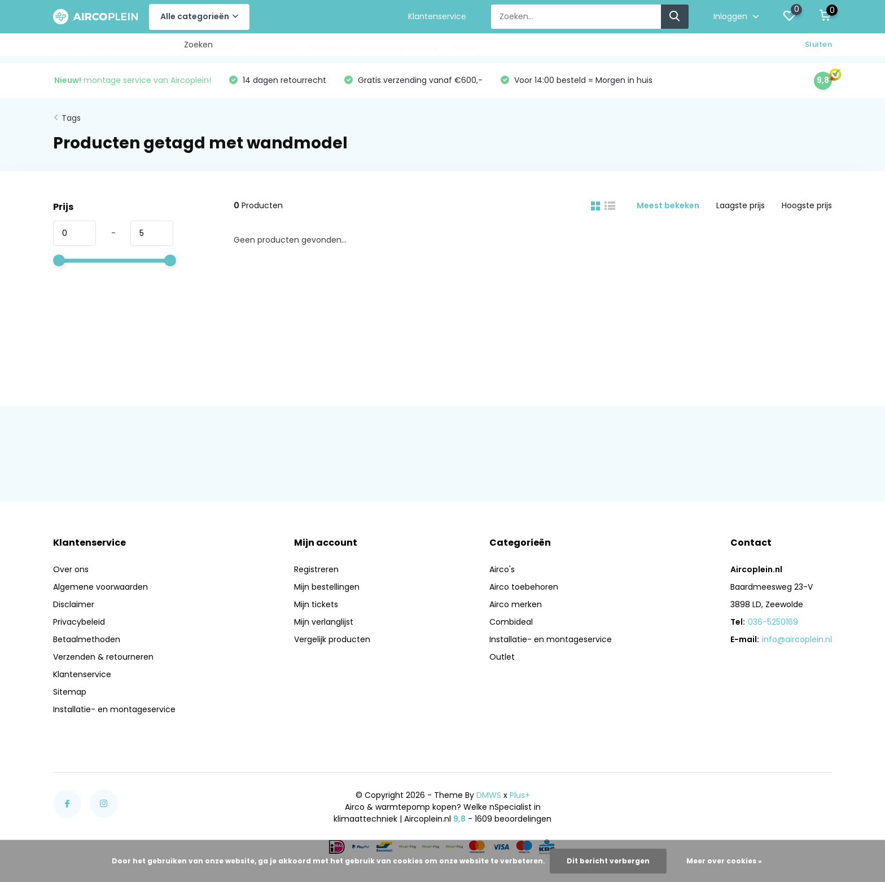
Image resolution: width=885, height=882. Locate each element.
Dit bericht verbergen (608, 861)
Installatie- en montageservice (373, 48)
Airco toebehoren (131, 48)
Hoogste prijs (807, 205)
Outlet (464, 48)
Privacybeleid (79, 622)
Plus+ (520, 795)
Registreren (316, 569)
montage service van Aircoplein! (132, 80)
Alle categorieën (199, 16)
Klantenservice (437, 16)
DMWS (488, 795)
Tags (71, 118)
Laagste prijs (740, 205)
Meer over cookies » (724, 861)
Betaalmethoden (86, 639)
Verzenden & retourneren (103, 656)
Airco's (67, 48)
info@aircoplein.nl (797, 639)
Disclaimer (73, 604)
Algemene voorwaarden (100, 587)
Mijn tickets (316, 604)
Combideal (272, 48)
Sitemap (69, 691)
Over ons (71, 569)
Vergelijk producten (332, 639)
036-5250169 (773, 622)
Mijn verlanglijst (323, 622)
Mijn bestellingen (327, 587)
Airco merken (208, 48)
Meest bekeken (668, 205)
